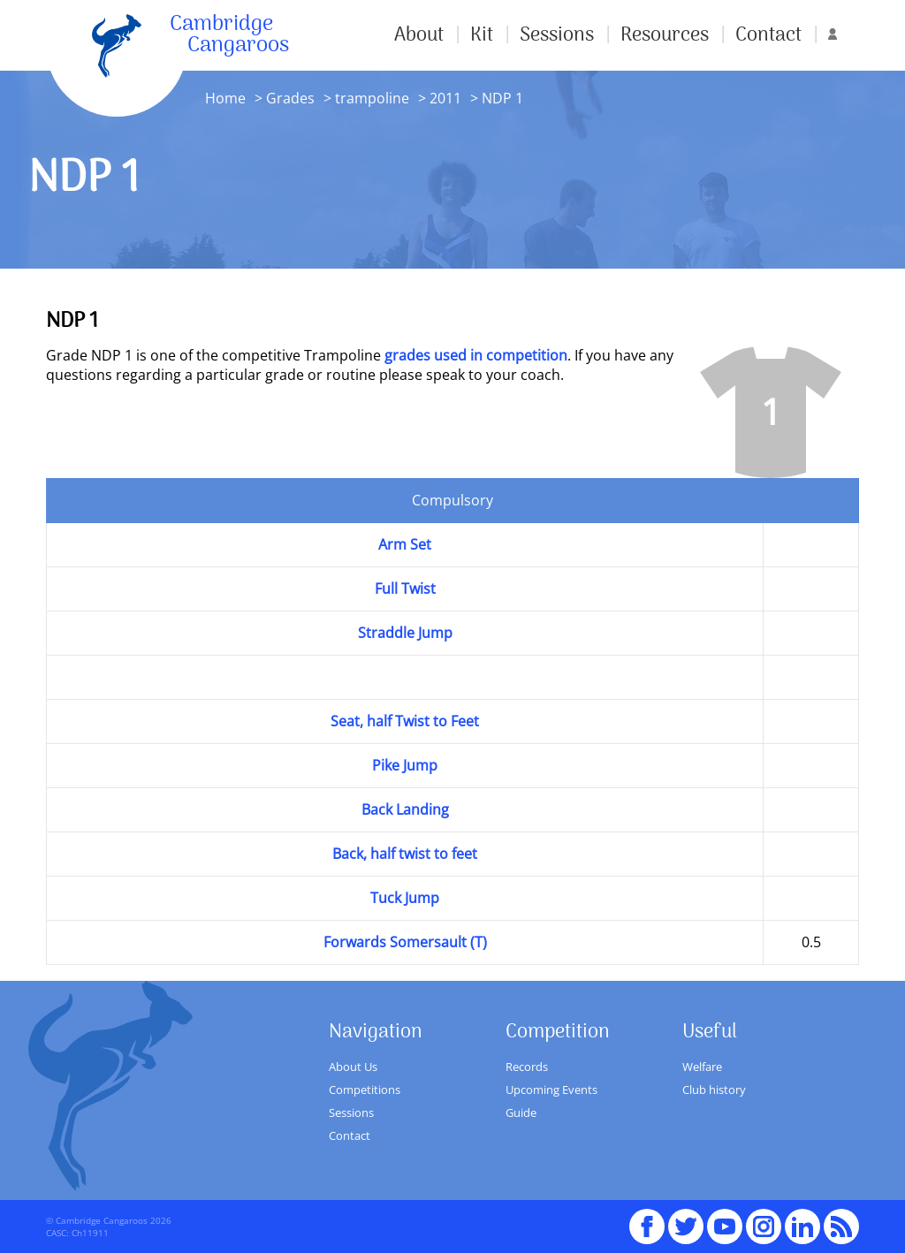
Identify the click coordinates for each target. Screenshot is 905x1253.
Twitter (685, 1218)
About (419, 35)
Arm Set (404, 544)
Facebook (647, 1218)
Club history (714, 1089)
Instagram (763, 1218)
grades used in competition (475, 355)
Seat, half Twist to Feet (405, 721)
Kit (481, 35)
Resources (664, 35)
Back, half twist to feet (404, 853)
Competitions (364, 1089)
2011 (443, 98)
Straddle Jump (405, 632)
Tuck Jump (404, 897)
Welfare (702, 1067)
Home (225, 98)
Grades (290, 98)
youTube (724, 1218)
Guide (521, 1112)
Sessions (557, 35)
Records (527, 1067)
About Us (353, 1067)
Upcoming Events (551, 1089)
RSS (841, 1218)
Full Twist (405, 588)
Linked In (802, 1226)
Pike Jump (404, 765)
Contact (768, 35)
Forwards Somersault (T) (405, 942)
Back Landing (405, 809)
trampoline (372, 98)
